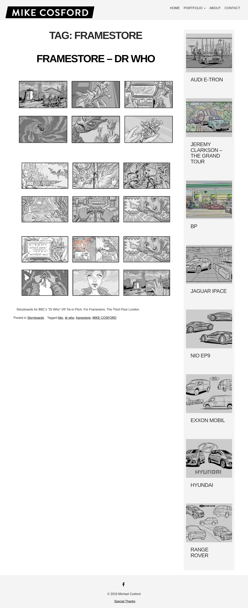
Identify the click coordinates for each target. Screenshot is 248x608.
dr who (69, 317)
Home (175, 8)
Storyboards (35, 317)
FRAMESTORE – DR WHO (95, 58)
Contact (232, 8)
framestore (83, 317)
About (215, 8)
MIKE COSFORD (104, 317)
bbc (60, 317)
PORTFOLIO (195, 8)
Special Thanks (124, 601)
